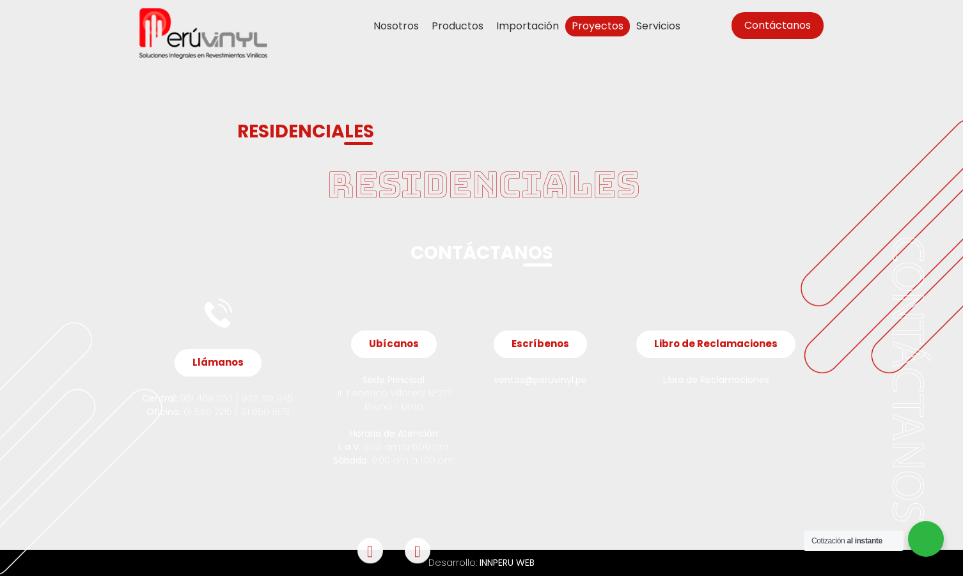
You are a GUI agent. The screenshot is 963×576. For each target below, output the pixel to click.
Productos (457, 26)
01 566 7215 (208, 411)
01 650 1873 (265, 411)
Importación (527, 26)
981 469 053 (205, 398)
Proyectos (597, 26)
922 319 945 (268, 398)
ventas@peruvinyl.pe (540, 379)
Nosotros (396, 26)
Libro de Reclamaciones (716, 379)
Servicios (658, 26)
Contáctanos (777, 25)
